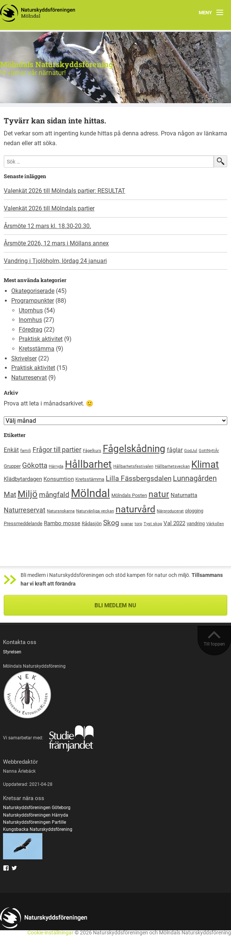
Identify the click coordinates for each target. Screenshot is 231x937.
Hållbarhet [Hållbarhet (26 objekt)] (88, 464)
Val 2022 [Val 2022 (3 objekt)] (174, 523)
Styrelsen (12, 652)
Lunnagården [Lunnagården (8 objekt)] (195, 478)
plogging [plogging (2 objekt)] (194, 511)
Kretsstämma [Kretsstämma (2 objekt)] (89, 479)
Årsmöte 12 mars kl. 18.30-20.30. (47, 226)
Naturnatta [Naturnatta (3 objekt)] (184, 495)
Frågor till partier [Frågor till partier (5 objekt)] (57, 449)
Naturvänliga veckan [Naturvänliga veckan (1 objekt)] (95, 511)
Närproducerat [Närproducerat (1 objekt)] (170, 511)
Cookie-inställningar (50, 932)
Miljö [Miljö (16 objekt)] (28, 494)
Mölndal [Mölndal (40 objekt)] (90, 493)
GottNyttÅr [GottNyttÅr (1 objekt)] (209, 450)
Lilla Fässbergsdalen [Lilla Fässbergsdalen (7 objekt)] (138, 478)
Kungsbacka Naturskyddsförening (37, 829)
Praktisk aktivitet (41, 338)
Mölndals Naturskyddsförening (56, 64)
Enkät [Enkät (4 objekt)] (11, 449)
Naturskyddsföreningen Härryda (35, 815)
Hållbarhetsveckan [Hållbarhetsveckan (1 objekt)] (172, 466)
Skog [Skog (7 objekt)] (111, 522)
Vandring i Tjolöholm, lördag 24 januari (55, 260)
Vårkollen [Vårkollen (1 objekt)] (215, 523)
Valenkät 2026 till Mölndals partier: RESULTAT (64, 190)
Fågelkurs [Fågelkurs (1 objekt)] (92, 450)
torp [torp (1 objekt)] (138, 523)
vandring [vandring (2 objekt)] (196, 523)
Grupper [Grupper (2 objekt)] (12, 466)
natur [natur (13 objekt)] (158, 494)
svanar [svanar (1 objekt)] (127, 523)
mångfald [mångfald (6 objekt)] (54, 495)
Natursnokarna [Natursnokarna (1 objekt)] (61, 511)
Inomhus (30, 319)
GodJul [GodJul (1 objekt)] (190, 450)
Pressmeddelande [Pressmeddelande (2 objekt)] (23, 523)
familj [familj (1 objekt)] (25, 450)
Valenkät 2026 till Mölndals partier (49, 208)
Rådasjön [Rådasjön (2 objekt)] (92, 523)
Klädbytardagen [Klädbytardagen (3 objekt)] (23, 479)
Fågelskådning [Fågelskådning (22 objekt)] (134, 448)
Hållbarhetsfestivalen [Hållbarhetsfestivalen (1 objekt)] (133, 466)
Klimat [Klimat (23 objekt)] (205, 464)
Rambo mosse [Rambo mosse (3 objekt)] (62, 523)
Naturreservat (29, 377)
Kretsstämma (36, 348)
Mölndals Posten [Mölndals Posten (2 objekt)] (129, 495)
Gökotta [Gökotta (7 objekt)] (34, 465)
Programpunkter (32, 300)
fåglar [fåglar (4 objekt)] (175, 449)
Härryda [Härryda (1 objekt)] (56, 466)
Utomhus (31, 310)
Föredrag (30, 329)
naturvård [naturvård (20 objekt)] (135, 509)
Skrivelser (24, 358)
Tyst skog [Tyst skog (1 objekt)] (153, 523)
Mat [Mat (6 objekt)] (10, 495)
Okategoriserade (32, 290)
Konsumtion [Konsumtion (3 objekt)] (59, 479)
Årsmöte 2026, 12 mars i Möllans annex (56, 243)
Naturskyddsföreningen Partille (34, 822)
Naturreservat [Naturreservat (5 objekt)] (24, 510)
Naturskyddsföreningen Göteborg (36, 807)
